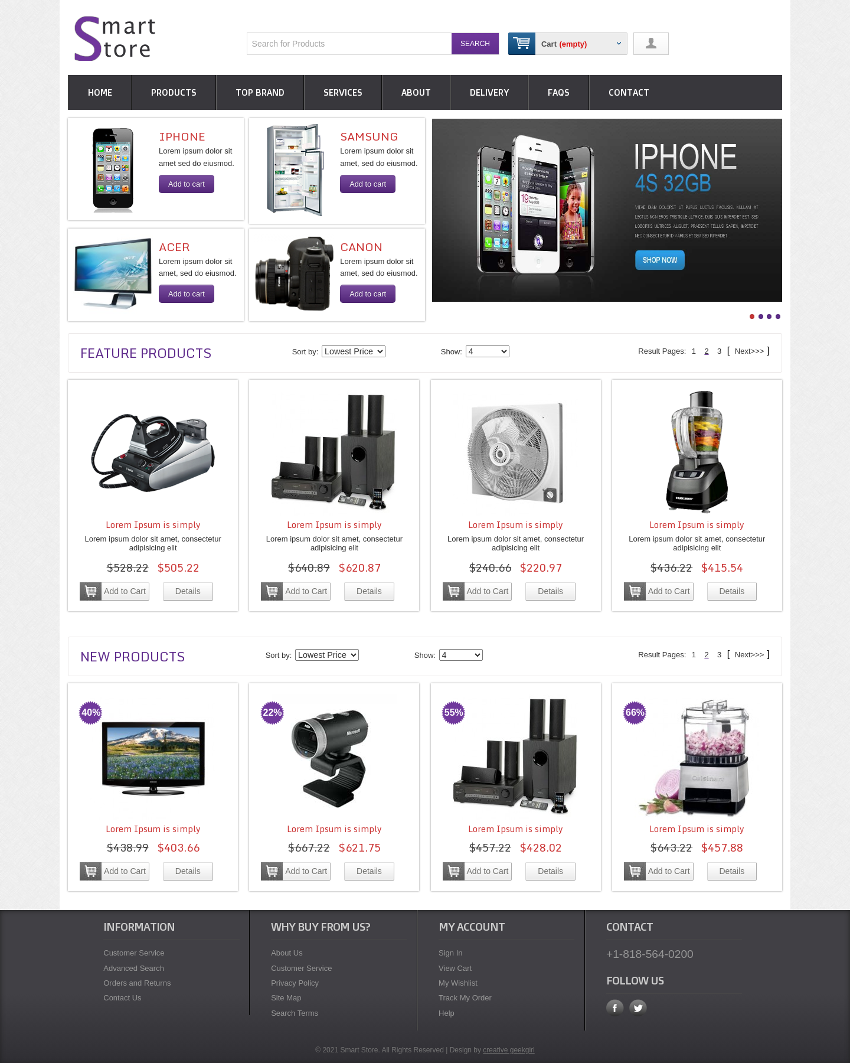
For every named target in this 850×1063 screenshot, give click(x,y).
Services (342, 92)
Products (174, 92)
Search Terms (294, 1013)
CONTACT (629, 92)
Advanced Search (133, 968)
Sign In (450, 952)
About (416, 92)
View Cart (455, 968)
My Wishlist (458, 983)
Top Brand (260, 92)
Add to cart (186, 184)
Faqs (559, 92)
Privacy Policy (295, 983)
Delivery (489, 92)
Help (447, 1013)
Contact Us (122, 997)
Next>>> (748, 351)
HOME (100, 92)
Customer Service (133, 952)
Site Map (286, 997)
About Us (286, 952)
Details (188, 591)
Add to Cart (125, 591)
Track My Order (465, 997)
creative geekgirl (508, 1050)
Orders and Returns (137, 983)
